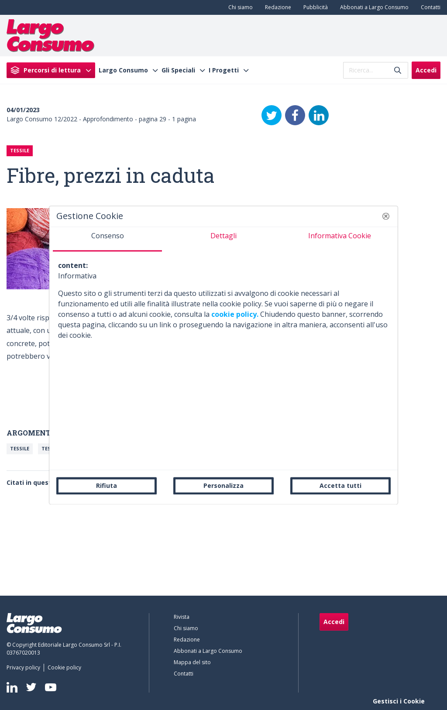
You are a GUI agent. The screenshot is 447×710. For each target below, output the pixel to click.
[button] (386, 216)
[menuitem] (239, 7)
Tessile (19, 448)
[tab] (107, 239)
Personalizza (223, 485)
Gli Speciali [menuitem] (178, 70)
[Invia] (398, 70)
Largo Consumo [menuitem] (123, 70)
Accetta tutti (340, 485)
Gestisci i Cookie (399, 701)
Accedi (426, 70)
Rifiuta (106, 485)
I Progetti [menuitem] (224, 70)
